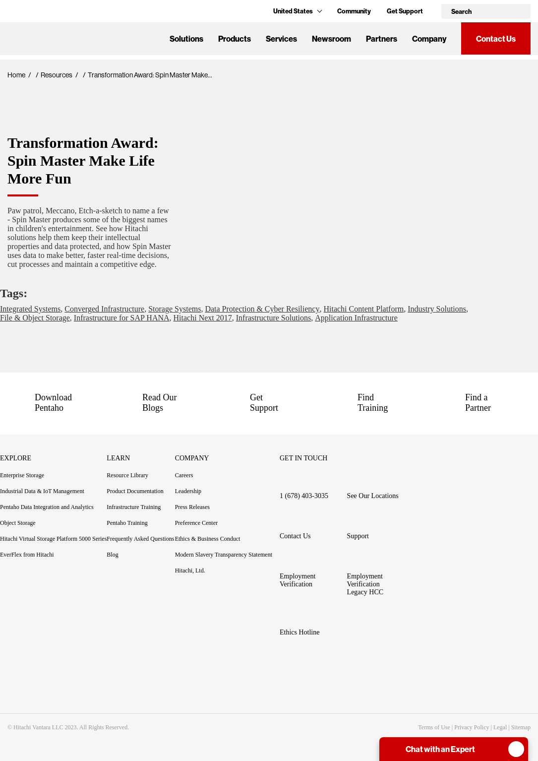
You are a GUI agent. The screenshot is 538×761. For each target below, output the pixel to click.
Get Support (405, 11)
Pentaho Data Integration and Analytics (47, 507)
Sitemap (521, 727)
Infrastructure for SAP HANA (122, 318)
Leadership (188, 491)
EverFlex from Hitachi (27, 554)
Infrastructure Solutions (273, 318)
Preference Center (196, 522)
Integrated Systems (30, 309)
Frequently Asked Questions (140, 538)
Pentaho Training (133, 522)
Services (281, 39)
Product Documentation (141, 491)
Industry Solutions (437, 309)
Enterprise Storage (22, 475)
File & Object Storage (35, 318)
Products (234, 39)
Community (354, 11)
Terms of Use (434, 727)
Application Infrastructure (356, 318)
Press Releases (192, 507)
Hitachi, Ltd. (190, 570)
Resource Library (127, 475)
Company (429, 39)
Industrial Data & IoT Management (42, 491)
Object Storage (18, 522)
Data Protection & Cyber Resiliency (262, 309)
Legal (500, 727)
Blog (112, 554)
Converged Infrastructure (104, 309)
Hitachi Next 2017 (203, 318)
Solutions (186, 39)
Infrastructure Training (134, 507)
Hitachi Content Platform (363, 309)
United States (297, 11)
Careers (184, 475)
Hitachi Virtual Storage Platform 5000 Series (53, 538)
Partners (381, 39)
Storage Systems (174, 309)
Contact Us (496, 39)
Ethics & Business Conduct (207, 538)
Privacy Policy (471, 727)
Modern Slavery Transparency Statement (223, 554)
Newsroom (331, 39)
